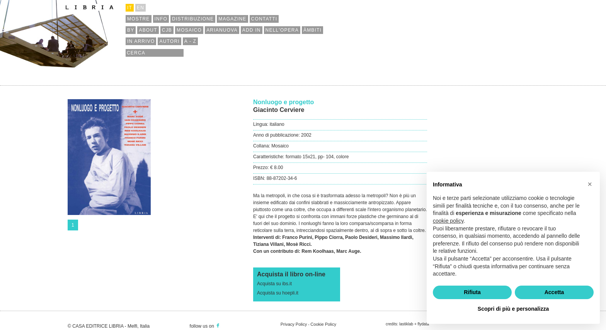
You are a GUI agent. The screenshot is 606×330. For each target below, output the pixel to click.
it (129, 7)
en (140, 7)
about (148, 30)
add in (251, 30)
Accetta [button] (554, 292)
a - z (190, 41)
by (130, 30)
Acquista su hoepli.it (277, 293)
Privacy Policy (294, 324)
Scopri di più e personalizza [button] (513, 309)
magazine (232, 19)
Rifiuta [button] (472, 292)
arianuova (222, 30)
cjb (167, 30)
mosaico (189, 30)
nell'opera (282, 30)
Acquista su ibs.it (274, 283)
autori (169, 41)
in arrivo (141, 41)
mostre (138, 19)
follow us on (205, 326)
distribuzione (193, 19)
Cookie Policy (323, 324)
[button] (590, 184)
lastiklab (406, 324)
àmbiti (312, 30)
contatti (264, 19)
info (161, 19)
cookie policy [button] (448, 221)
